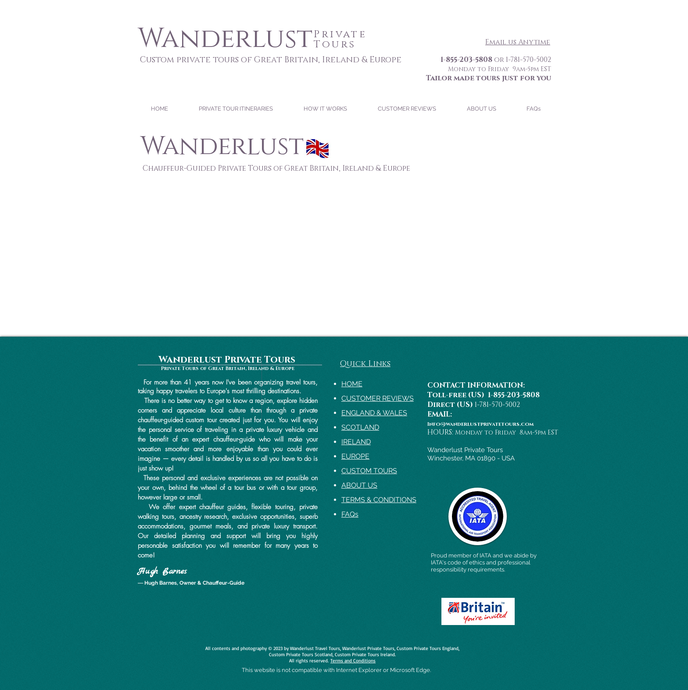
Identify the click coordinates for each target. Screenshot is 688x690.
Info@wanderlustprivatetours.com (480, 424)
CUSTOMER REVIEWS (377, 398)
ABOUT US (359, 485)
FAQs (349, 514)
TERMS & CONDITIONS (378, 500)
